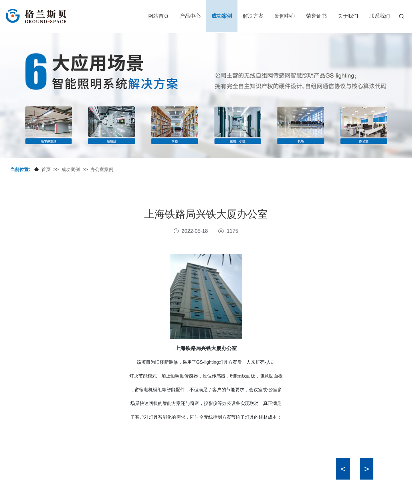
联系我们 (379, 16)
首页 (46, 169)
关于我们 (348, 16)
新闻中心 (285, 16)
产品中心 (190, 16)
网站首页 (158, 16)
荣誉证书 (316, 16)
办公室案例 (101, 169)
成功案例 (221, 16)
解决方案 (253, 16)
